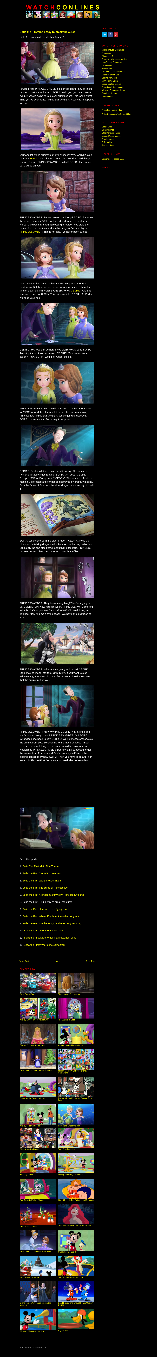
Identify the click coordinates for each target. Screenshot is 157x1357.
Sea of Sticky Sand (38, 1225)
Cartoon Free (107, 96)
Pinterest (116, 34)
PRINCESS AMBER (31, 231)
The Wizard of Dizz (76, 1019)
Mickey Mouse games (111, 136)
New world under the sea (76, 1125)
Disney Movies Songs (38, 1148)
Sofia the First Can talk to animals (41, 873)
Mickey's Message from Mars (38, 1330)
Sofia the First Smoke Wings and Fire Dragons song (51, 923)
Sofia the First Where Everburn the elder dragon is (50, 916)
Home (57, 961)
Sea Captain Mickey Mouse (38, 1199)
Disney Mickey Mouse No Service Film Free (76, 1098)
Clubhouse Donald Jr (76, 1251)
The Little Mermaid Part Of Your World (76, 1225)
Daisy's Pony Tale (109, 78)
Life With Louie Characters (113, 72)
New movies (107, 68)
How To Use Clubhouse (112, 62)
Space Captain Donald (111, 84)
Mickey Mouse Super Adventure (38, 1019)
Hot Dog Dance (38, 1174)
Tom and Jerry (108, 145)
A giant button (76, 1330)
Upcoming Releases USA (113, 159)
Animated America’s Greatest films (116, 114)
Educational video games (112, 87)
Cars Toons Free (38, 993)
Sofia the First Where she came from (44, 944)
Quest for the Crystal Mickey (38, 1097)
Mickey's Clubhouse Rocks (113, 90)
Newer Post (24, 961)
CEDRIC (76, 290)
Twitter (104, 34)
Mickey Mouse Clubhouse (113, 50)
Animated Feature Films (112, 110)
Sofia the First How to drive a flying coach (45, 909)
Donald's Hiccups (109, 93)
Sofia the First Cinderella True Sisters (38, 1250)
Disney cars (107, 65)
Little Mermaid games (111, 133)
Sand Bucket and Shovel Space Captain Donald (76, 1303)
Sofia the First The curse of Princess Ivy (44, 887)
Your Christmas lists (76, 1148)
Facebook (110, 34)
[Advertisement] (57, 783)
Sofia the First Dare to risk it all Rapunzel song (50, 937)
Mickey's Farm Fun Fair (38, 1125)
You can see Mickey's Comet (76, 1276)
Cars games (107, 127)
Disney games (108, 130)
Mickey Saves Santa (110, 75)
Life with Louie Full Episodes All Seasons (76, 1199)
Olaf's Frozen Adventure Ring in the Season (38, 1303)
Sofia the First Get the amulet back (43, 930)
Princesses (106, 53)
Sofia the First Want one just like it (41, 880)
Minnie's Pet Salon (110, 81)
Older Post (90, 961)
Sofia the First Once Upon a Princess (38, 1069)
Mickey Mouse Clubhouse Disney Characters (76, 1071)
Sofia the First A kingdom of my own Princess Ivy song (53, 894)
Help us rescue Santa (38, 1276)
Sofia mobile (107, 142)
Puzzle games (108, 139)
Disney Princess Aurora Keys (38, 1044)
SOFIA (33, 158)
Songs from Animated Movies (114, 59)
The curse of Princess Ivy (76, 993)
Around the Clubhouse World (76, 1044)
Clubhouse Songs (109, 56)
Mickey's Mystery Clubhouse (76, 1174)
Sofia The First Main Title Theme (40, 866)
